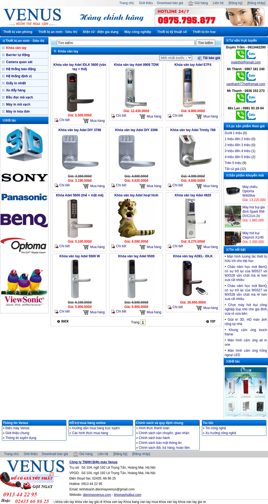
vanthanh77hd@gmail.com (245, 84)
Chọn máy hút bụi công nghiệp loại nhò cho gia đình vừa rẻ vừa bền (246, 309)
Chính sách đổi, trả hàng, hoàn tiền (164, 448)
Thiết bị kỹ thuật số (172, 32)
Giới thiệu (146, 3)
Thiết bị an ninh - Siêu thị (57, 32)
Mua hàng (93, 121)
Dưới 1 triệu (233, 133)
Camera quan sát (18, 62)
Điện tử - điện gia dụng (100, 32)
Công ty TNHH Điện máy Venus (93, 462)
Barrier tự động (17, 55)
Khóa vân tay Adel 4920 (193, 195)
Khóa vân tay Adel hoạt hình (136, 195)
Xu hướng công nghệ (220, 433)
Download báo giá (170, 3)
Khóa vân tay (15, 48)
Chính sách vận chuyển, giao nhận (164, 433)
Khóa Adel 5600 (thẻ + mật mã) (80, 195)
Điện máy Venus (17, 428)
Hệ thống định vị (18, 76)
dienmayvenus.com (97, 495)
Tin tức (208, 423)
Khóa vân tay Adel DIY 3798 (79, 130)
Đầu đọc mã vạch (19, 97)
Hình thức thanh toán (154, 428)
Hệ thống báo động (20, 69)
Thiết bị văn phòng (17, 32)
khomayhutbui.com (127, 495)
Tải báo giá (209, 58)
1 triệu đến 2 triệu (237, 139)
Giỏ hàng (198, 3)
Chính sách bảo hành (154, 438)
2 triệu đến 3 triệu (237, 145)
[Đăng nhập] (256, 3)
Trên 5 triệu (233, 163)
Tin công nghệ (215, 428)
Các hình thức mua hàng (90, 433)
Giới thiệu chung (17, 433)
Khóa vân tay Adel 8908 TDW (136, 65)
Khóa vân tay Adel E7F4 (192, 65)
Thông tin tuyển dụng (20, 438)
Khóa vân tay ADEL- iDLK (193, 256)
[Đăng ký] (235, 3)
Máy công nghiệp (137, 32)
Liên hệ (218, 3)
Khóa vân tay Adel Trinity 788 (192, 130)
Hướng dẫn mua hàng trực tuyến (96, 428)
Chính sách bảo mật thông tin (160, 443)
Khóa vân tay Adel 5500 (136, 256)
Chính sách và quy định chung (159, 423)
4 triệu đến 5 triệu (237, 157)
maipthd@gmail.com (246, 62)
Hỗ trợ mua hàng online (87, 423)
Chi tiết (62, 120)
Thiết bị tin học (204, 32)
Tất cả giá (232, 169)
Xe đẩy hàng (15, 90)
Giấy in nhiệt (15, 83)
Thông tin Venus (15, 423)
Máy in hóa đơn (17, 111)
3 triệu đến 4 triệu (237, 151)
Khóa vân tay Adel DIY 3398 (136, 130)
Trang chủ (126, 3)
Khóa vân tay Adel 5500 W (80, 256)
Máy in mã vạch (17, 104)
